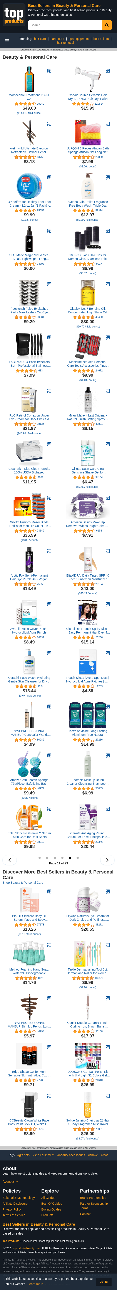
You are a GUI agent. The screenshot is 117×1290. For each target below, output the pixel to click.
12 (77, 858)
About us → (10, 1181)
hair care (40, 39)
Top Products (11, 1241)
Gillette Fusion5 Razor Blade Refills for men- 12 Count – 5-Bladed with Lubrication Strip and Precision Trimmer (29, 524)
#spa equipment (43, 1155)
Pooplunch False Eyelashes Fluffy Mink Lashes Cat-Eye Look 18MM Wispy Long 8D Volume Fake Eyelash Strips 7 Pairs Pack (29, 310)
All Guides (48, 1197)
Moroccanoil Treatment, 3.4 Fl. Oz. (29, 96)
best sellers (101, 39)
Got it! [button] (104, 1281)
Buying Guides (51, 1209)
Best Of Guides (51, 1203)
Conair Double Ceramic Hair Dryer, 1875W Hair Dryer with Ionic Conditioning (87, 97)
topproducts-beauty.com (26, 1248)
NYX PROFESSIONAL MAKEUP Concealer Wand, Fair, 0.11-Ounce (29, 733)
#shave (93, 1155)
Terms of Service (14, 1215)
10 (62, 858)
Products (47, 1215)
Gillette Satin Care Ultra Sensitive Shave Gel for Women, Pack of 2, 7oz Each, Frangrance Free (88, 470)
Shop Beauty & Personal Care (23, 882)
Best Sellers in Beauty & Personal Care (64, 5)
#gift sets (23, 1155)
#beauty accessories (71, 1155)
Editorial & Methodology (19, 1197)
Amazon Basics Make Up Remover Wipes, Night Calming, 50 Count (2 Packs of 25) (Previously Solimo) (87, 524)
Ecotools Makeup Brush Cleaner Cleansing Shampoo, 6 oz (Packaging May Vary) (88, 782)
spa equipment (79, 39)
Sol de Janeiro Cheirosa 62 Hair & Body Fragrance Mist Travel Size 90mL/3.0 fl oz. (87, 1122)
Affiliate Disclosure (15, 1203)
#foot (104, 1155)
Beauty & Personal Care (30, 57)
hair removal (65, 42)
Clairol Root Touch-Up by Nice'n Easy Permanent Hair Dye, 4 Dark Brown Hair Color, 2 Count (87, 630)
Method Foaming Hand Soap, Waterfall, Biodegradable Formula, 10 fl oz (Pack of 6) (29, 971)
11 (70, 858)
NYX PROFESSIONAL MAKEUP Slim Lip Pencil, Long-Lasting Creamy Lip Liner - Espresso (29, 1024)
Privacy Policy (12, 1209)
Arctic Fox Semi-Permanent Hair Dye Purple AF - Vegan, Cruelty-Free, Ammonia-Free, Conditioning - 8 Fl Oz (29, 577)
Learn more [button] (35, 1284)
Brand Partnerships (93, 1197)
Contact (85, 1214)
